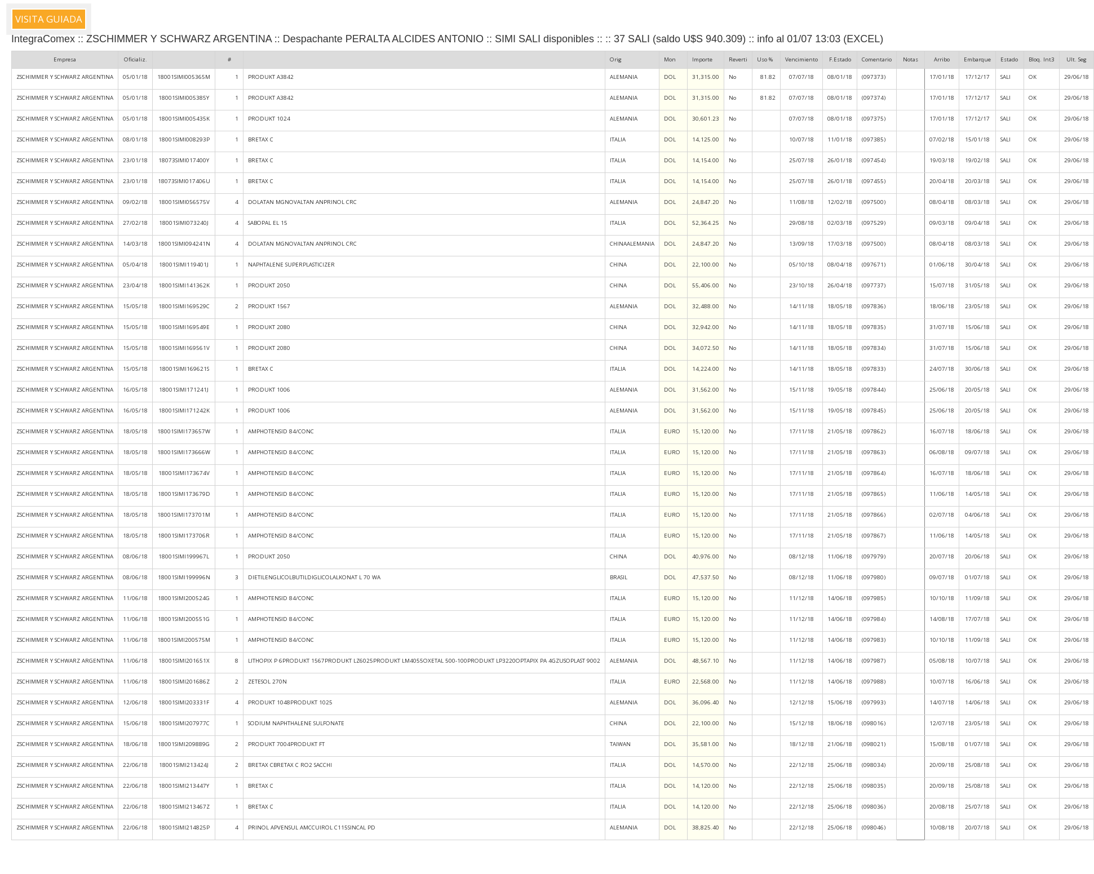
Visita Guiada (48, 18)
